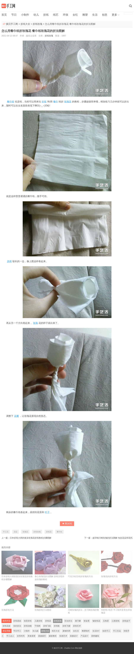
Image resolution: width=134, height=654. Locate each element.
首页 (4, 14)
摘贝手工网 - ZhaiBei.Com (64, 648)
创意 (104, 14)
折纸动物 (28, 626)
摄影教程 (52, 636)
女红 (75, 14)
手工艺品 (117, 631)
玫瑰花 (67, 101)
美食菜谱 (31, 636)
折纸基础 (17, 621)
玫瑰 (35, 323)
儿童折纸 (38, 621)
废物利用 (66, 631)
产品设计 (84, 636)
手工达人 (10, 636)
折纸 (46, 14)
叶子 (47, 512)
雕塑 (85, 14)
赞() (67, 523)
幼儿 (36, 14)
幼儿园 (35, 631)
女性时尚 (21, 636)
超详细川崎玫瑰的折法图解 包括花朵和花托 (112, 538)
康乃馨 (78, 621)
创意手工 (106, 631)
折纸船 (57, 626)
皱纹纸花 (96, 621)
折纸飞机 (47, 626)
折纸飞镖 (66, 626)
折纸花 (48, 532)
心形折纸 (115, 621)
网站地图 (78, 648)
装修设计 (74, 636)
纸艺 (55, 14)
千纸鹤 (37, 626)
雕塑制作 (86, 631)
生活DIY (96, 631)
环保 (65, 14)
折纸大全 (25, 24)
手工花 (5, 532)
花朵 (15, 532)
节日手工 (17, 631)
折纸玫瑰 (37, 24)
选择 (9, 261)
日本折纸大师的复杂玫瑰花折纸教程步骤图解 (30, 538)
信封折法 (17, 626)
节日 (14, 14)
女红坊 (76, 631)
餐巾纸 (10, 101)
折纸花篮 (6, 626)
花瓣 (16, 416)
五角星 (106, 621)
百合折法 (68, 621)
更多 (114, 14)
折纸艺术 (77, 626)
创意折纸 (28, 621)
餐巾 (55, 101)
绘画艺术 (63, 636)
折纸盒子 (126, 621)
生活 (95, 14)
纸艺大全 (56, 631)
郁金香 (87, 621)
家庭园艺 (42, 636)
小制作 (25, 14)
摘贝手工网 (12, 24)
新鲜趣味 (95, 636)
